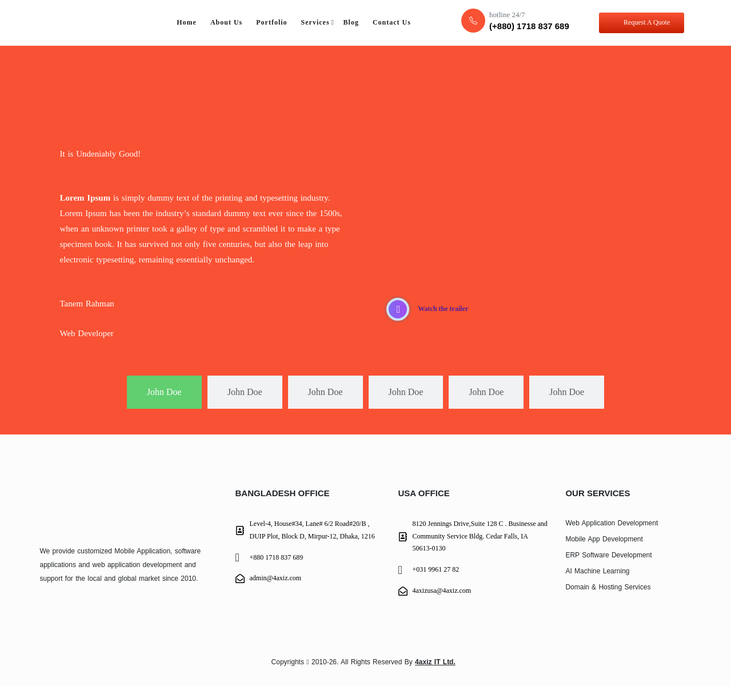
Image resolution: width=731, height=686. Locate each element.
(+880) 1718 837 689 (529, 26)
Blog (351, 22)
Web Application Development (611, 523)
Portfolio (271, 22)
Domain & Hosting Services (607, 587)
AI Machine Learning (597, 571)
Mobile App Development (603, 539)
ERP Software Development (608, 555)
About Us (226, 22)
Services (315, 22)
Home (187, 22)
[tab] (164, 392)
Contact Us (392, 22)
